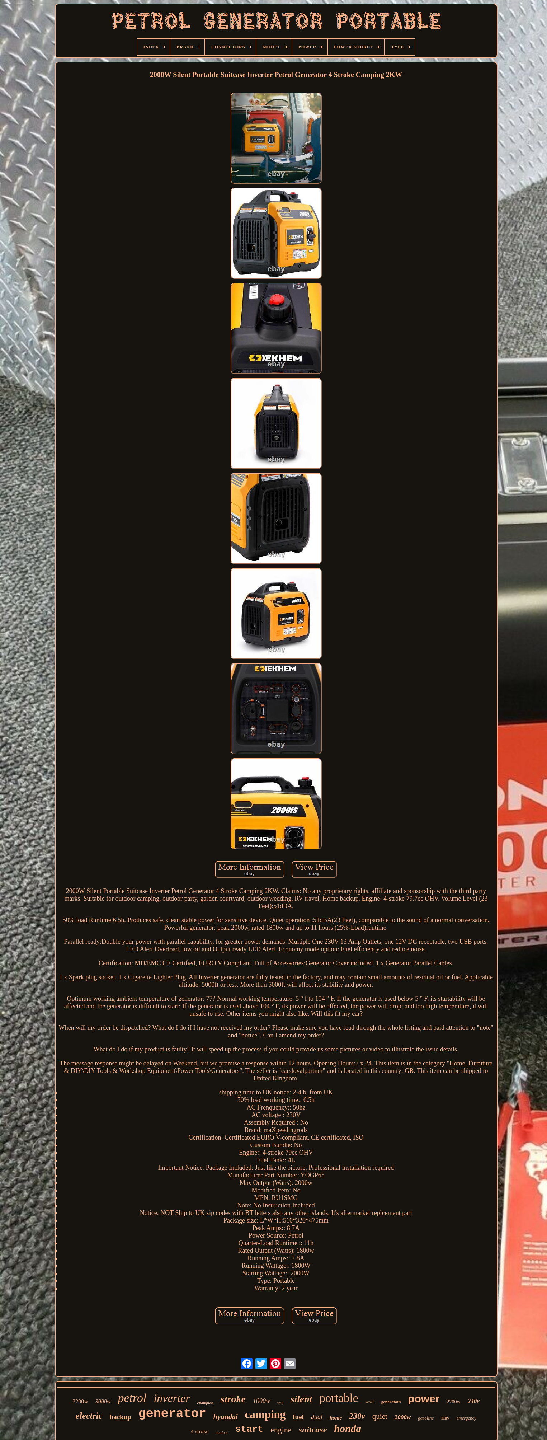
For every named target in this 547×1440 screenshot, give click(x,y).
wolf (280, 1403)
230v (357, 1416)
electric (89, 1416)
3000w (103, 1401)
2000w (403, 1417)
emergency (467, 1418)
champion (205, 1403)
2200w (454, 1401)
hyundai (225, 1417)
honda (347, 1428)
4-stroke (199, 1431)
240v (474, 1401)
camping (265, 1414)
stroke (233, 1398)
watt (369, 1401)
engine (281, 1429)
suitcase (313, 1429)
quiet (379, 1416)
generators (391, 1401)
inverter (172, 1398)
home (336, 1418)
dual (316, 1417)
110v (445, 1418)
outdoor (222, 1432)
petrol (132, 1397)
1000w (261, 1400)
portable (338, 1398)
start (249, 1429)
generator (172, 1414)
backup (120, 1417)
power (423, 1398)
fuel (298, 1417)
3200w (80, 1401)
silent (301, 1399)
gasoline (426, 1418)
